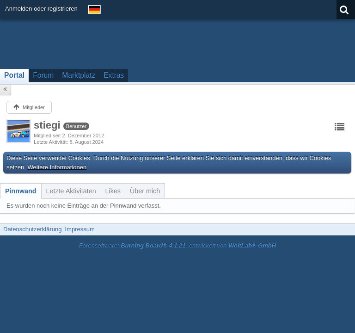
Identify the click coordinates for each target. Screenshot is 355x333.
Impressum (79, 229)
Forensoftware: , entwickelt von (177, 245)
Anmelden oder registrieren (41, 8)
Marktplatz (78, 75)
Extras (114, 75)
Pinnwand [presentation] (21, 191)
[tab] (21, 191)
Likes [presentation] (113, 191)
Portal (14, 75)
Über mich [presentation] (145, 191)
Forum (43, 75)
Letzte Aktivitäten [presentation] (71, 191)
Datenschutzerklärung (32, 229)
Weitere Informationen (57, 167)
